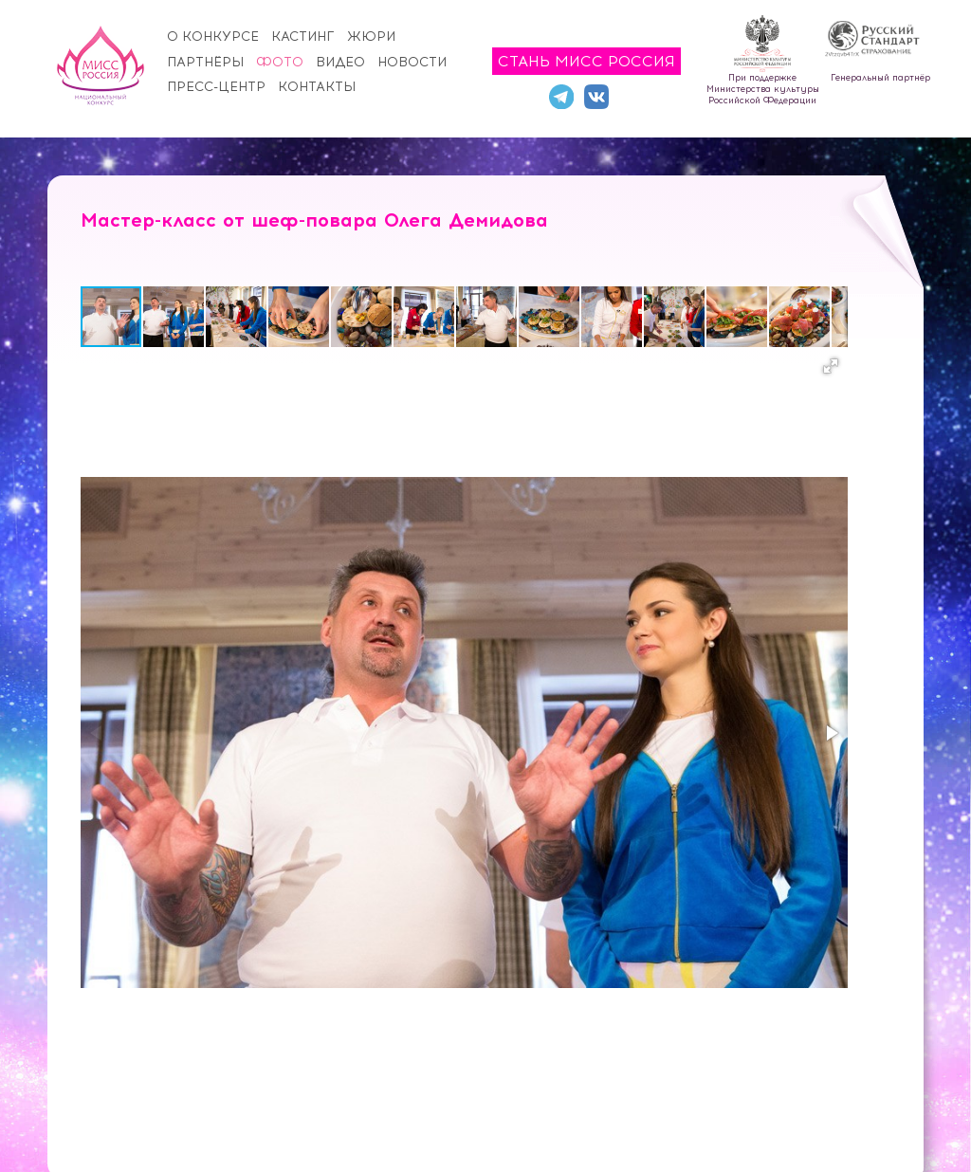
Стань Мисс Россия (586, 61)
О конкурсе (213, 36)
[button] (174, 316)
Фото (279, 62)
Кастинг (303, 36)
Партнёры (205, 62)
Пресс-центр (216, 87)
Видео (340, 62)
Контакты (317, 87)
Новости (412, 62)
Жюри (371, 36)
